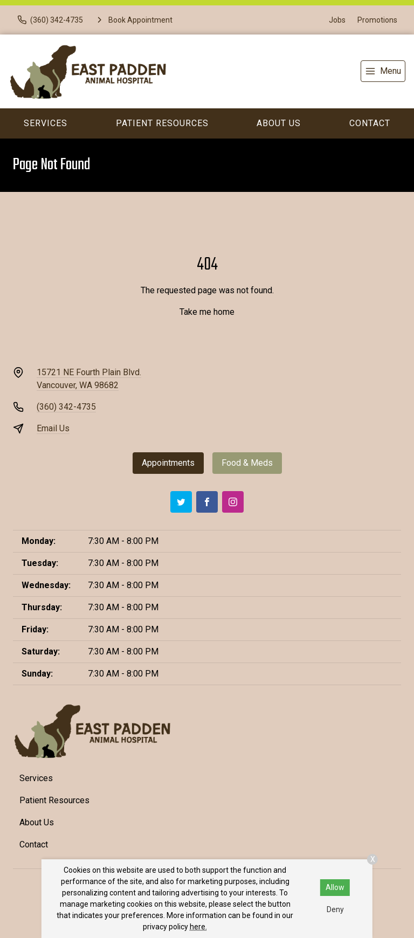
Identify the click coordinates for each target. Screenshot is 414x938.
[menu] (383, 71)
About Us (279, 123)
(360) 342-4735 (66, 407)
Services (45, 123)
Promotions (377, 20)
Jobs (337, 20)
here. (198, 926)
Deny (335, 909)
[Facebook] (207, 502)
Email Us (53, 428)
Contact (369, 123)
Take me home (207, 312)
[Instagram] (233, 502)
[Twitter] (181, 502)
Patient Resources (162, 123)
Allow (335, 887)
